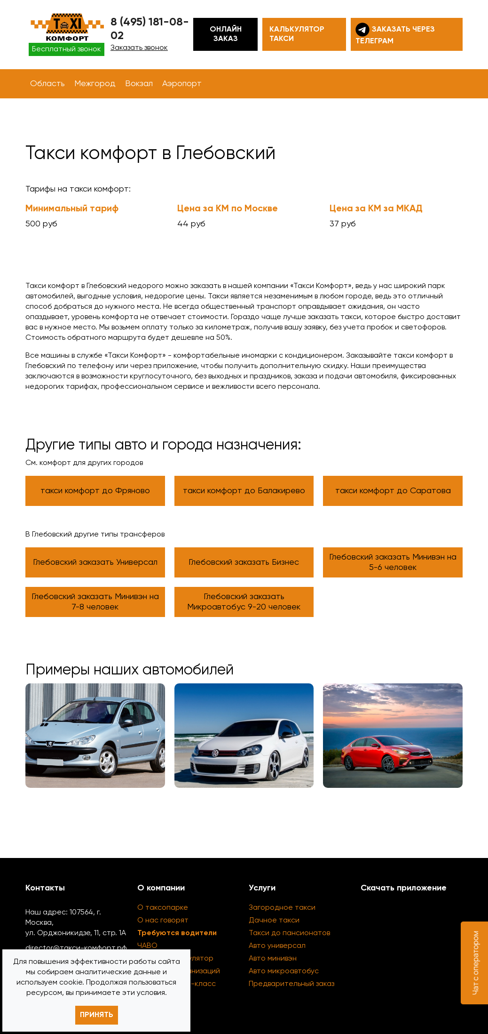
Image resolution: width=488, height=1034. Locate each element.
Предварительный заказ (291, 984)
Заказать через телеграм (395, 34)
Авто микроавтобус (284, 971)
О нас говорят (163, 920)
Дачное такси (274, 920)
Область (47, 84)
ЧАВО (147, 946)
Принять (96, 1015)
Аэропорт (182, 84)
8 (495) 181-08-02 (149, 28)
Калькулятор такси (296, 34)
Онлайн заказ (226, 34)
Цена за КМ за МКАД (376, 209)
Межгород (95, 84)
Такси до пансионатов (289, 933)
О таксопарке (162, 908)
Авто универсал (277, 946)
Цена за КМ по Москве (227, 209)
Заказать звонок (139, 48)
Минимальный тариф (71, 209)
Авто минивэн (273, 958)
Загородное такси (282, 908)
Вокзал (139, 84)
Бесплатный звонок (66, 49)
